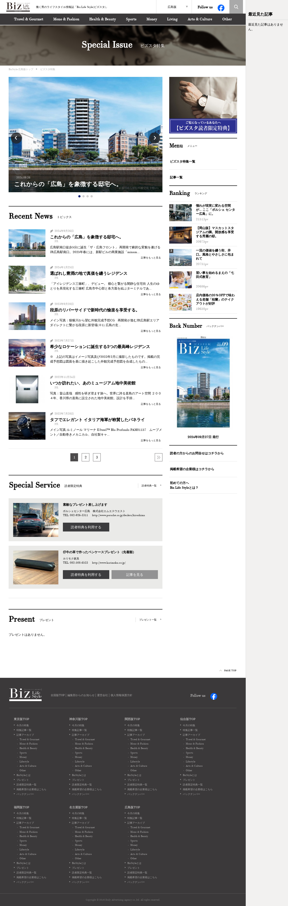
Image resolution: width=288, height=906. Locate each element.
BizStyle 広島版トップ (21, 69)
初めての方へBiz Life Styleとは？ (184, 485)
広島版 (172, 7)
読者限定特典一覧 (26, 784)
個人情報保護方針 (121, 695)
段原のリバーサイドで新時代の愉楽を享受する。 (95, 310)
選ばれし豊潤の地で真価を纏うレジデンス (88, 273)
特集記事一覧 (24, 730)
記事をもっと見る (151, 257)
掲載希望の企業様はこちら (31, 789)
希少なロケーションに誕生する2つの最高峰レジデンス (100, 346)
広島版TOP (132, 807)
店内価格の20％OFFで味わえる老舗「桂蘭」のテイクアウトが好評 (215, 299)
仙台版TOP (187, 719)
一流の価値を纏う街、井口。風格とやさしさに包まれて (215, 255)
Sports (131, 19)
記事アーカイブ (25, 734)
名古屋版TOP (78, 807)
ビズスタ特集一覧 (182, 162)
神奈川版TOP (78, 719)
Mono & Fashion (66, 19)
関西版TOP (132, 719)
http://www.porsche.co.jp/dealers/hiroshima (118, 515)
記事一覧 (176, 177)
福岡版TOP (21, 807)
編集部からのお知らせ (81, 695)
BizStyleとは (24, 775)
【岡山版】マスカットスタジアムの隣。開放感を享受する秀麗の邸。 (215, 232)
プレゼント (23, 779)
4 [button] (91, 196)
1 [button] (79, 196)
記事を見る (134, 575)
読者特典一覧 (149, 485)
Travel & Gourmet (28, 19)
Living (172, 19)
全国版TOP (58, 695)
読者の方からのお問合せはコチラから (197, 453)
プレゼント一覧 (148, 619)
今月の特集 (23, 725)
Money (151, 19)
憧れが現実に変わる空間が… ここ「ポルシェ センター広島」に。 (215, 210)
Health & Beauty (102, 19)
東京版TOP (21, 719)
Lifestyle (24, 761)
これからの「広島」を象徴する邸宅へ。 (86, 237)
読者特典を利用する (86, 527)
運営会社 (102, 695)
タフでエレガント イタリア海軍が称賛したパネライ (97, 419)
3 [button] (87, 196)
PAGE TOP (227, 670)
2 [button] (83, 196)
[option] (85, 134)
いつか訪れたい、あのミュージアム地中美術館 (93, 383)
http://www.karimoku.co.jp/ (109, 562)
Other (227, 19)
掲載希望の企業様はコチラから (192, 469)
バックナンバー (25, 794)
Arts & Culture (200, 19)
